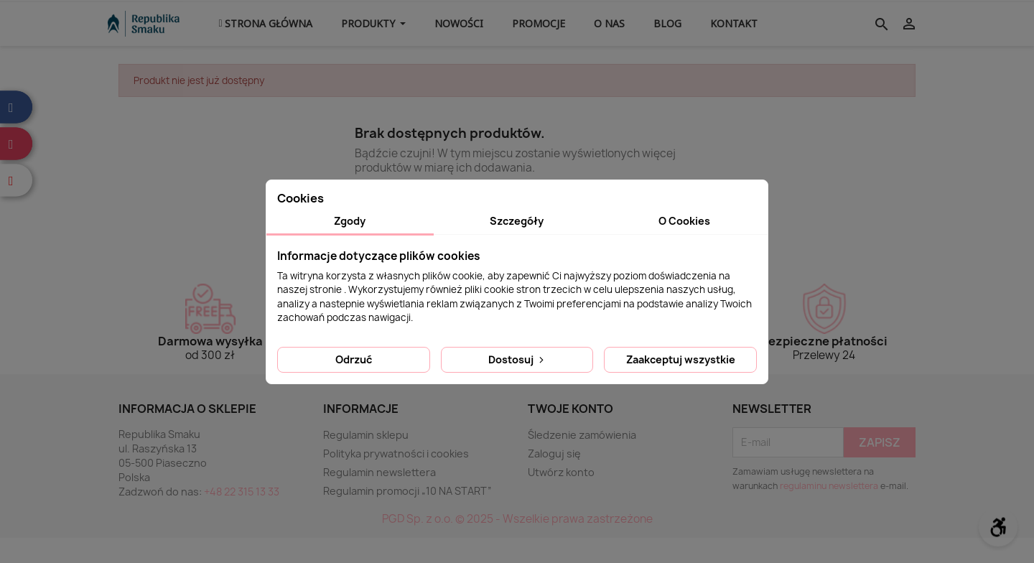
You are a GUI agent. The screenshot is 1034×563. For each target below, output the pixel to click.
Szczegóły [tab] (517, 221)
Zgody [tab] (349, 221)
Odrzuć (353, 359)
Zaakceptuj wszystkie (680, 359)
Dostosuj (517, 359)
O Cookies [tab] (684, 221)
